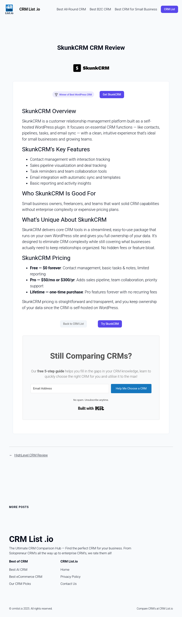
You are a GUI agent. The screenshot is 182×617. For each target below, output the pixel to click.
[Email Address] (70, 385)
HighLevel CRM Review (31, 452)
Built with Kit (91, 405)
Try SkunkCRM (110, 321)
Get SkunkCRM (112, 93)
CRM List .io (29, 9)
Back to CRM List (73, 321)
